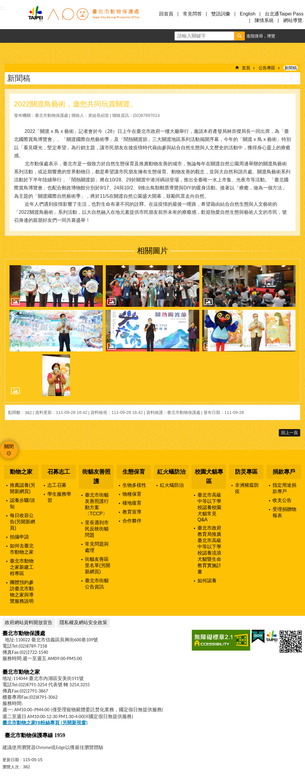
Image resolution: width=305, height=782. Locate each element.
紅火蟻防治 (171, 472)
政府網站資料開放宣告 (28, 622)
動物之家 (21, 472)
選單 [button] (11, 17)
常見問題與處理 (97, 547)
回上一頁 (289, 432)
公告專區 (267, 67)
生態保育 (133, 472)
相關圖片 (152, 250)
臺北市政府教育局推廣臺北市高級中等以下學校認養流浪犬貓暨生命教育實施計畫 (209, 549)
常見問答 (192, 13)
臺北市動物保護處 (83, 17)
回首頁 (166, 13)
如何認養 (207, 580)
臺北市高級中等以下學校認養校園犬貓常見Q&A (209, 507)
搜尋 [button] (239, 36)
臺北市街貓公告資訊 (97, 583)
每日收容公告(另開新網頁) (22, 521)
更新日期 (10, 759)
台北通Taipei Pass (284, 13)
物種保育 (131, 494)
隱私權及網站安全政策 (83, 622)
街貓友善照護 (96, 477)
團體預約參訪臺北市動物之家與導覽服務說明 (22, 592)
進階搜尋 (254, 36)
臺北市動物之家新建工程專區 (22, 567)
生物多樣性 (134, 485)
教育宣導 (131, 511)
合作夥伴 (131, 520)
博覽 (271, 36)
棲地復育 (131, 502)
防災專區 (246, 472)
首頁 (246, 67)
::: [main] (7, 61)
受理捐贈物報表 (284, 512)
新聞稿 (290, 67)
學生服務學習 (59, 497)
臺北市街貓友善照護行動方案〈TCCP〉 (97, 504)
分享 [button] (298, 36)
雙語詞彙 (220, 13)
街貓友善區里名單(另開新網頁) (97, 565)
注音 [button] (295, 77)
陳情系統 (264, 20)
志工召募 (56, 485)
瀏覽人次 (10, 766)
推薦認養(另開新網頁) (22, 488)
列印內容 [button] (287, 77)
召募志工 (58, 472)
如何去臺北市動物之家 (22, 549)
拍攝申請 (19, 536)
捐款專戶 (284, 472)
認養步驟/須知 (22, 503)
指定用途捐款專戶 (284, 488)
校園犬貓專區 (209, 477)
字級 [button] (284, 36)
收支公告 (282, 500)
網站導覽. (293, 20)
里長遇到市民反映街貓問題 (97, 529)
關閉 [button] (9, 446)
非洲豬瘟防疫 (247, 488)
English (247, 13)
